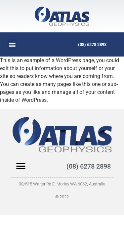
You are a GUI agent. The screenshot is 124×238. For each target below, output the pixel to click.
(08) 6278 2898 (92, 44)
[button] (12, 44)
